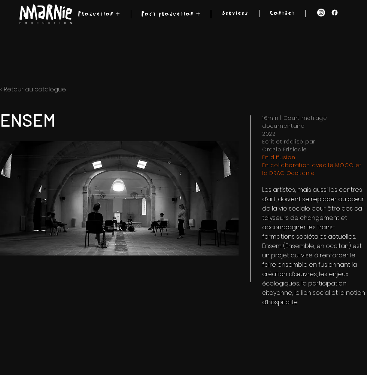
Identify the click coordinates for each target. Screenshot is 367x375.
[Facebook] (335, 12)
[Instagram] (321, 12)
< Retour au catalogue (33, 89)
